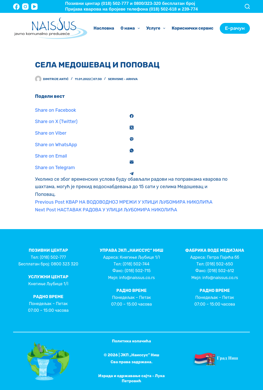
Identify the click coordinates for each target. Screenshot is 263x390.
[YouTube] (34, 6)
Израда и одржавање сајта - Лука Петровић (131, 378)
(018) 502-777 (53, 257)
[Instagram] (25, 6)
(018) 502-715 (138, 270)
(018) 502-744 (136, 264)
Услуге (156, 28)
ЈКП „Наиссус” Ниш (139, 355)
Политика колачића (131, 341)
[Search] (247, 6)
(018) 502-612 (221, 270)
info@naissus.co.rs (137, 277)
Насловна (104, 28)
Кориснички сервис (196, 28)
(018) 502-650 (219, 264)
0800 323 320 (64, 264)
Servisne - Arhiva (123, 79)
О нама (131, 28)
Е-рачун (235, 28)
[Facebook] (16, 6)
